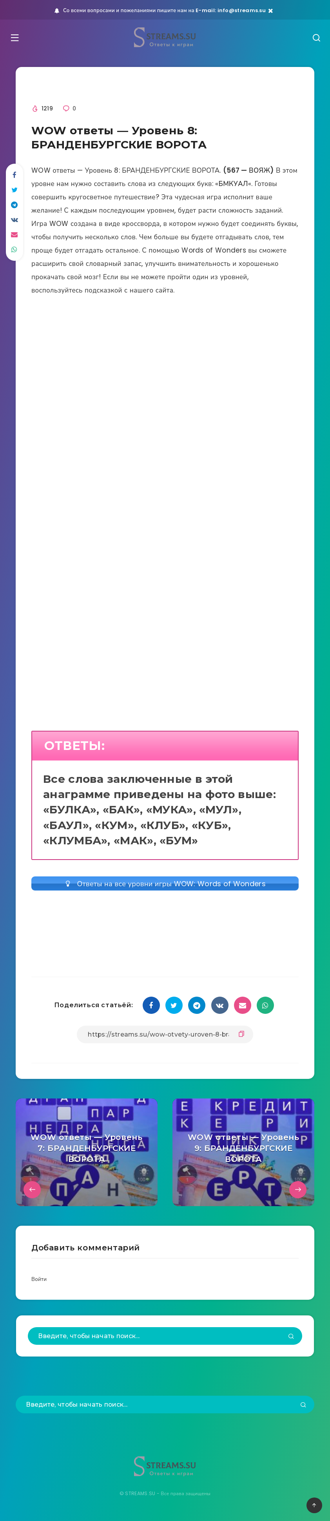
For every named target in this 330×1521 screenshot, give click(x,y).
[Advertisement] (165, 392)
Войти (39, 1282)
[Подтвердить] (291, 1340)
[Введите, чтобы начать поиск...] (165, 1339)
